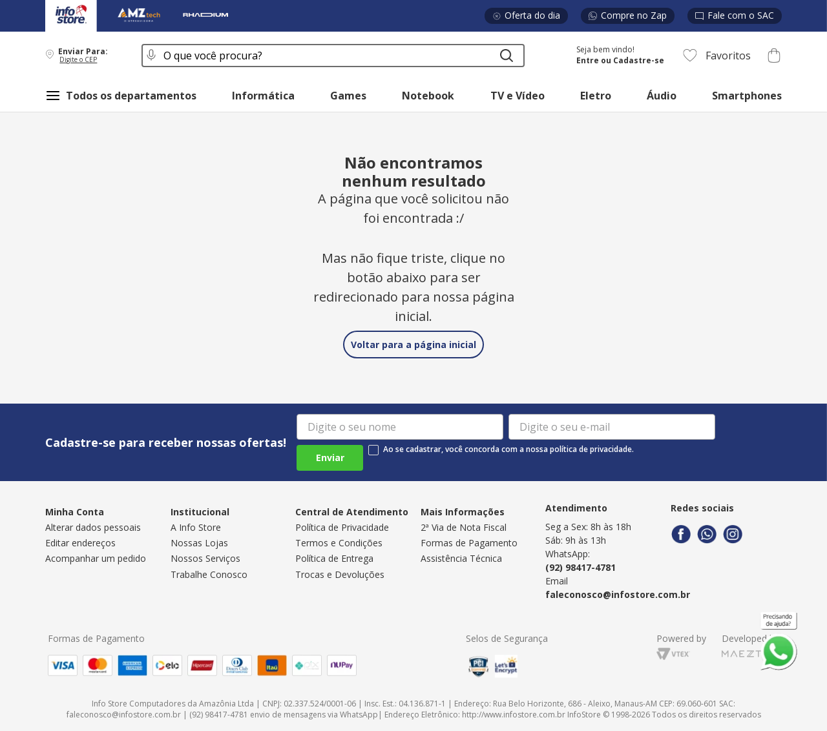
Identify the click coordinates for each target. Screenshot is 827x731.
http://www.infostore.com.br (513, 714)
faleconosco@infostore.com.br (617, 594)
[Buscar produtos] (506, 55)
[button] (84, 55)
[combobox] (333, 55)
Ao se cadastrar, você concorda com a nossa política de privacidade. (508, 449)
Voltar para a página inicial (413, 344)
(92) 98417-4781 (580, 567)
